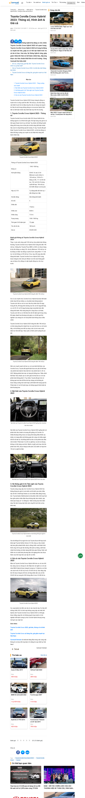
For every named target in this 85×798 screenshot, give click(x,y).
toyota (18, 760)
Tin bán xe (17, 655)
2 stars (22, 740)
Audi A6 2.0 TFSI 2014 (18, 720)
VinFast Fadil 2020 (36, 670)
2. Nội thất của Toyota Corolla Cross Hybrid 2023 (28, 88)
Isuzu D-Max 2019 (17, 670)
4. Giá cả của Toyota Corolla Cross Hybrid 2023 (28, 95)
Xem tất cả (44, 655)
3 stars (25, 740)
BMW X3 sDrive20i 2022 (18, 695)
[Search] (71, 3)
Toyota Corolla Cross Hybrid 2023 (25, 758)
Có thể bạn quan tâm (21, 763)
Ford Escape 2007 (36, 695)
